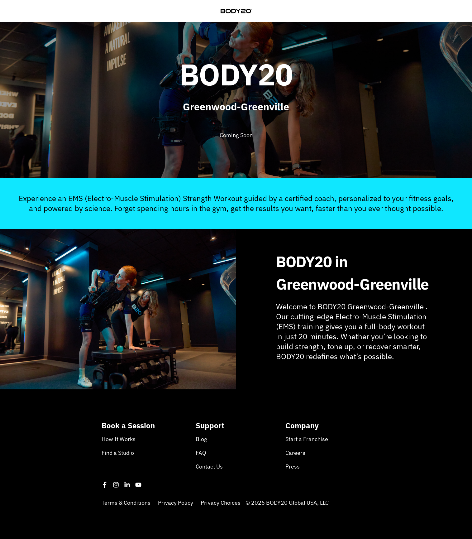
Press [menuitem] (292, 466)
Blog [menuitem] (201, 439)
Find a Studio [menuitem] (118, 452)
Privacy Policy (175, 502)
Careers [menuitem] (295, 452)
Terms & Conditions (126, 502)
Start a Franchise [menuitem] (306, 439)
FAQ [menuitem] (201, 452)
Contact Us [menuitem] (209, 466)
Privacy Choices (221, 502)
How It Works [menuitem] (119, 439)
